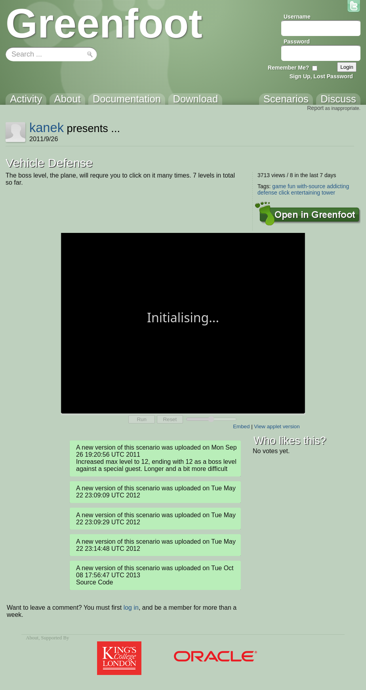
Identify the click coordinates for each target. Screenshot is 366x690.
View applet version (276, 426)
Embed (241, 426)
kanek (46, 127)
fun (291, 186)
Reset (170, 419)
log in (131, 607)
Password (297, 41)
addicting (338, 186)
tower (328, 192)
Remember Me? (288, 67)
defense (267, 192)
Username (297, 16)
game (279, 186)
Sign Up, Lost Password (321, 76)
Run (141, 419)
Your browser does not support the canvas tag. (183, 322)
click (284, 192)
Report (315, 108)
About (32, 638)
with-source (311, 186)
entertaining (305, 192)
